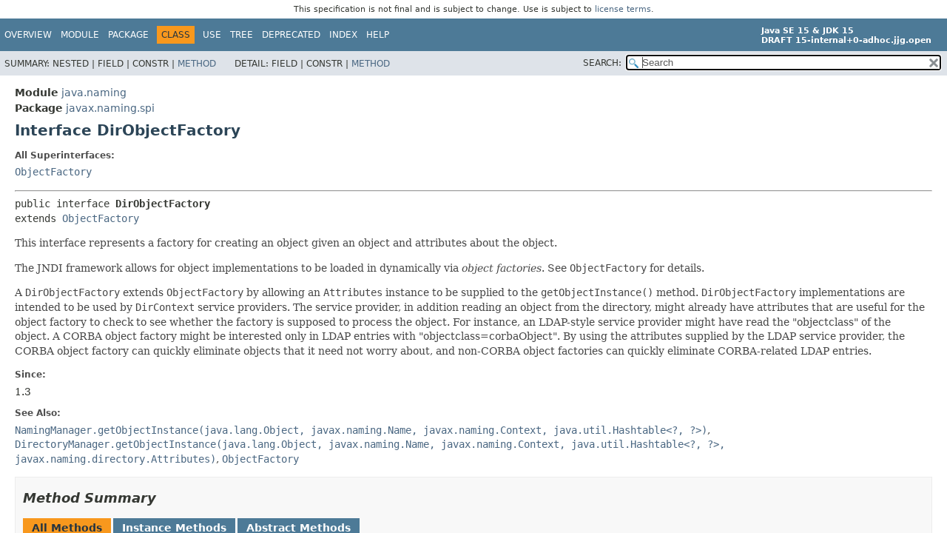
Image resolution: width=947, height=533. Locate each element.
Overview (28, 35)
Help (377, 35)
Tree (241, 35)
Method (197, 63)
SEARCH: (602, 63)
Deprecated (291, 35)
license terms (623, 9)
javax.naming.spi (110, 108)
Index (343, 35)
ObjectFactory (53, 172)
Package (128, 35)
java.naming (94, 92)
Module (80, 35)
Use (212, 35)
